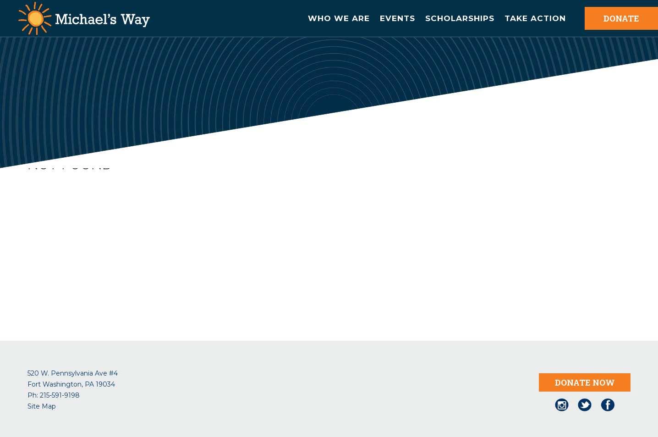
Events (397, 18)
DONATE (621, 18)
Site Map (41, 406)
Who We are (339, 18)
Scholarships (459, 18)
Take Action (535, 18)
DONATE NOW (585, 382)
